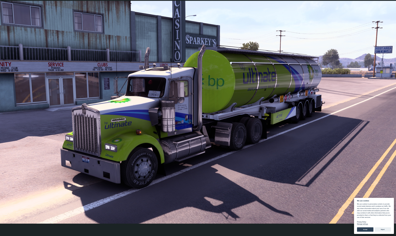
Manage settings (362, 224)
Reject (383, 229)
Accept (365, 229)
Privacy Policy (361, 222)
